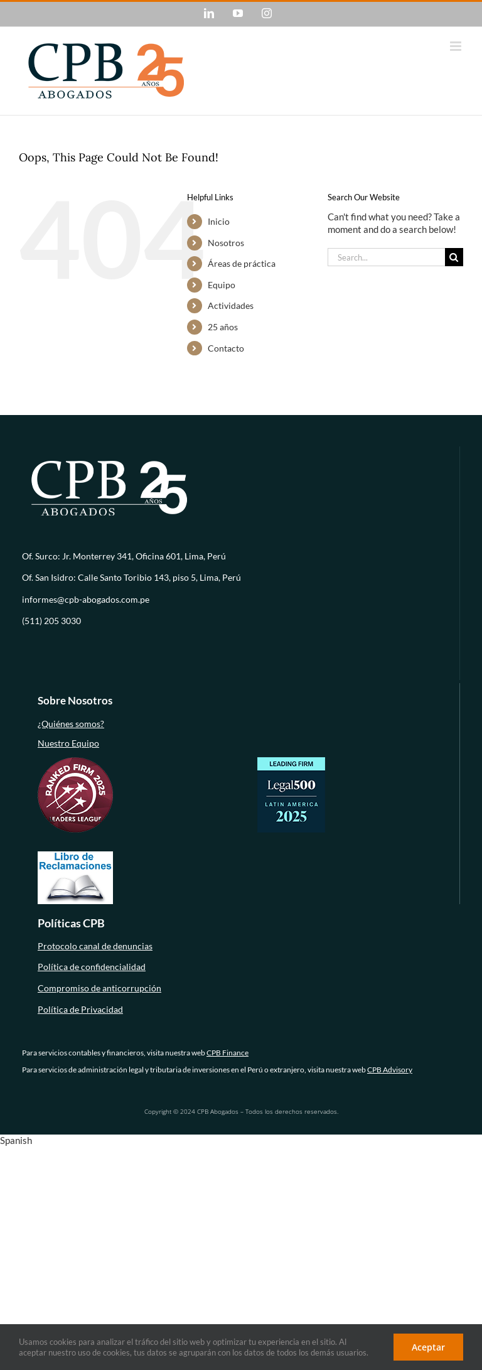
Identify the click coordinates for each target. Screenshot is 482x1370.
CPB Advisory (389, 1069)
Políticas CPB (71, 923)
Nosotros (226, 242)
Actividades (231, 305)
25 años (223, 326)
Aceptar (428, 1347)
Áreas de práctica (242, 263)
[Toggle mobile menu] (456, 46)
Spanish (16, 1140)
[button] (241, 1141)
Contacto (226, 348)
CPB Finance (227, 1052)
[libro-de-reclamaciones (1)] (75, 855)
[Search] (454, 257)
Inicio (219, 221)
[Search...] (386, 257)
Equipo (221, 284)
